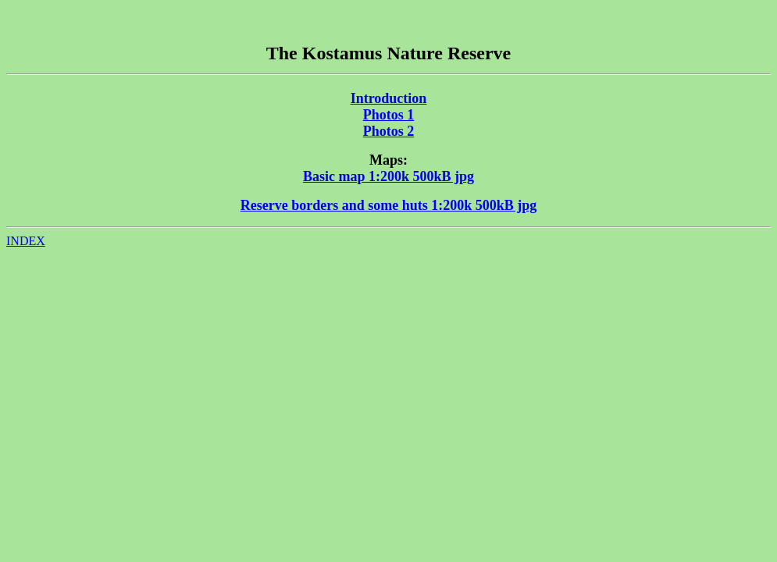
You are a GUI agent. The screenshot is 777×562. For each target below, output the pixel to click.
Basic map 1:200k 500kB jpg (388, 176)
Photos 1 (389, 115)
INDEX (25, 240)
